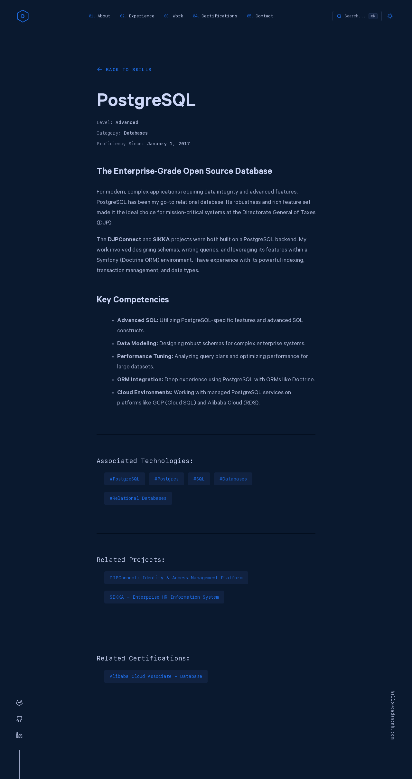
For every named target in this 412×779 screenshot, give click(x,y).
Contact (264, 16)
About (104, 16)
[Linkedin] (19, 735)
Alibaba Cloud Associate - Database (156, 676)
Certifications (219, 16)
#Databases (233, 478)
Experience (141, 16)
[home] (23, 16)
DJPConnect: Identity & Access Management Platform (176, 577)
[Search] (357, 16)
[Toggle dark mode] (390, 16)
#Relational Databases (138, 498)
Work (178, 16)
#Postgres (166, 478)
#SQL (199, 478)
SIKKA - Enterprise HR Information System (164, 597)
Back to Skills (129, 69)
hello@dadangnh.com (392, 715)
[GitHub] (19, 719)
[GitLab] (19, 703)
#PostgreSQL (125, 478)
